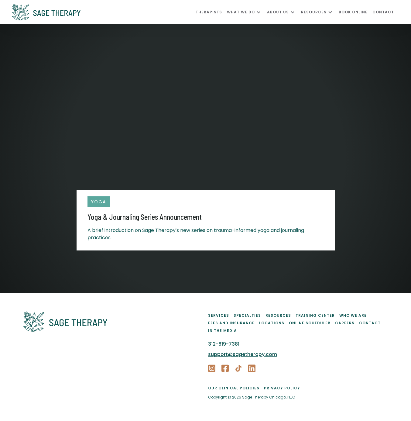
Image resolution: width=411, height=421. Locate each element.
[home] (104, 12)
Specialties (247, 315)
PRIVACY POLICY (282, 388)
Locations (271, 323)
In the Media (222, 330)
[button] (247, 12)
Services (218, 315)
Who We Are (353, 315)
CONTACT (383, 12)
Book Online (353, 12)
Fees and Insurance (231, 323)
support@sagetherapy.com (242, 354)
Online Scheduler (310, 323)
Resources (278, 315)
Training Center (315, 315)
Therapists (209, 12)
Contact (370, 323)
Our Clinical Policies (233, 388)
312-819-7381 (223, 343)
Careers (344, 323)
